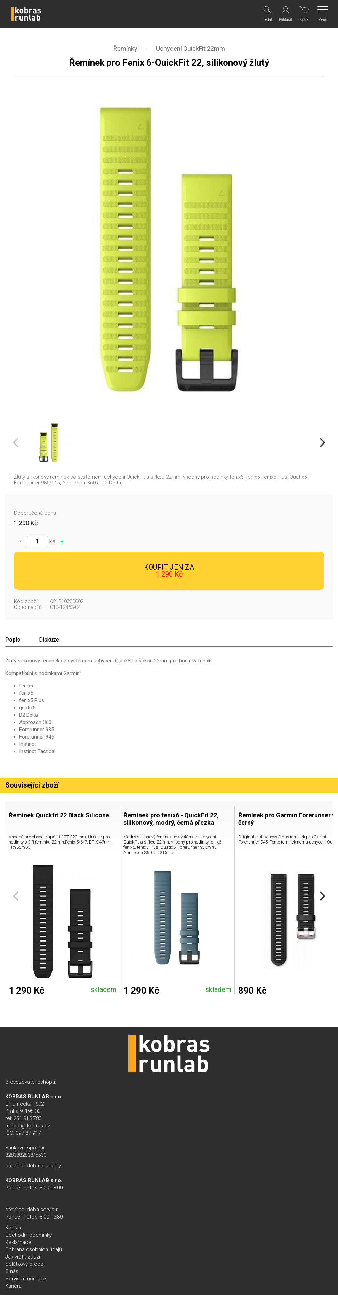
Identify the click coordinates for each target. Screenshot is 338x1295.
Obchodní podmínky (28, 1235)
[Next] (321, 442)
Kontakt (14, 1227)
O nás (11, 1271)
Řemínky (125, 48)
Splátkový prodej (25, 1264)
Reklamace (18, 1242)
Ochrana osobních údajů (33, 1249)
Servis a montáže (25, 1279)
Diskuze (49, 639)
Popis (12, 639)
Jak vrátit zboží (22, 1257)
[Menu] (323, 14)
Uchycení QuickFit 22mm (190, 48)
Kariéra (13, 1286)
